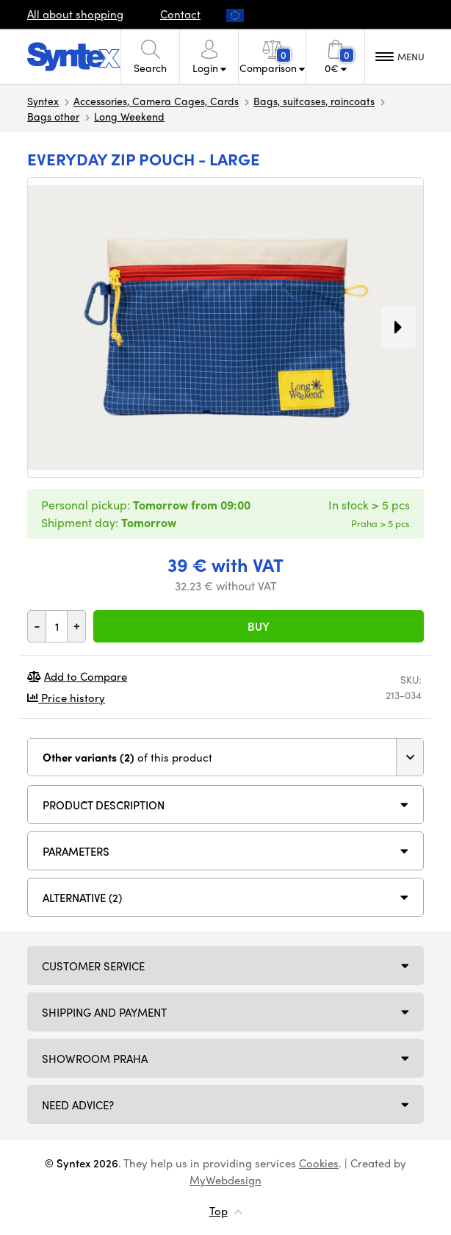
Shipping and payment (104, 1012)
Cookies (319, 1163)
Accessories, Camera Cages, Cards (156, 100)
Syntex (43, 100)
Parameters (76, 851)
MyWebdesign (225, 1180)
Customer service (93, 966)
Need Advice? (78, 1105)
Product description (104, 805)
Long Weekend (129, 116)
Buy (259, 626)
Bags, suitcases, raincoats (314, 100)
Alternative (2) (82, 897)
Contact (180, 14)
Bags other (53, 116)
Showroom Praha (95, 1058)
